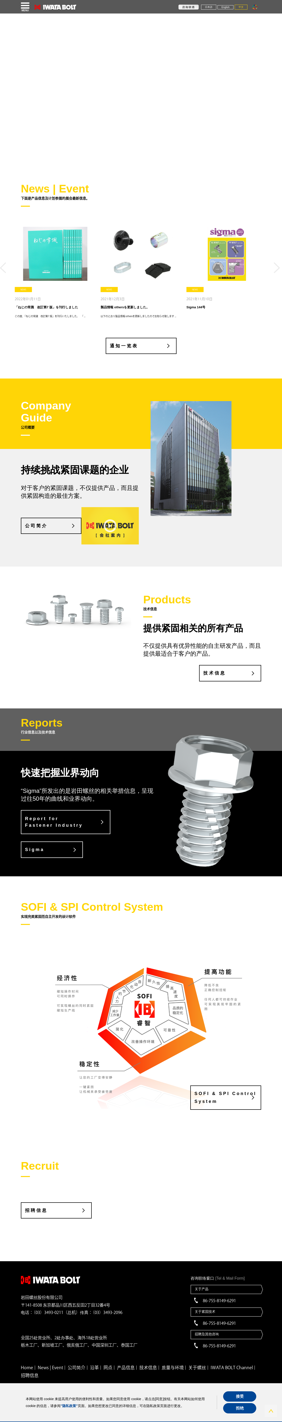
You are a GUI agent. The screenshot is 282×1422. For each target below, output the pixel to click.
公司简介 (36, 525)
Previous (4, 269)
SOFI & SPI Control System (225, 1097)
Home (27, 1367)
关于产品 (201, 1289)
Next (278, 269)
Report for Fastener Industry (54, 822)
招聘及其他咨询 (207, 1334)
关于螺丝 (197, 1367)
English (225, 7)
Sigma (34, 849)
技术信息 (214, 673)
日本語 (208, 7)
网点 (107, 1367)
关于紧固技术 (205, 1311)
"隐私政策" (69, 1406)
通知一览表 (124, 345)
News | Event (50, 1367)
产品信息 (126, 1367)
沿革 (94, 1367)
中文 (241, 7)
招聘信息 (36, 1210)
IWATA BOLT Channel (232, 1367)
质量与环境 (173, 1367)
